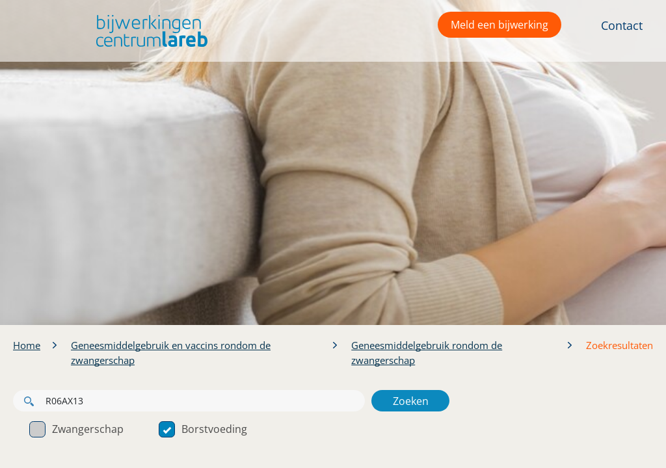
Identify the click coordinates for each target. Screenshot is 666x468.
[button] (148, 31)
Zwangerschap (76, 429)
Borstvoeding (203, 429)
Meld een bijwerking (499, 25)
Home (26, 345)
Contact (622, 25)
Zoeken (411, 401)
